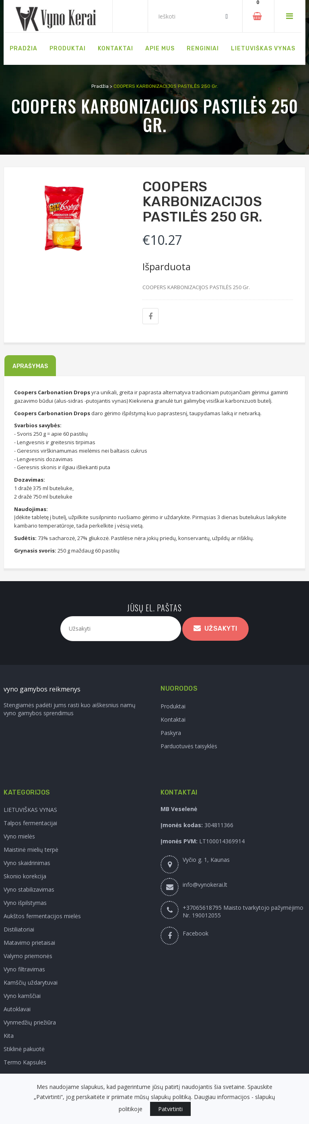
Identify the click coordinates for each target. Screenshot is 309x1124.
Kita (9, 1035)
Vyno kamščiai (22, 996)
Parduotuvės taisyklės (189, 746)
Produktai (173, 706)
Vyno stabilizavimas (29, 889)
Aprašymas (30, 366)
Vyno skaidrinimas (27, 863)
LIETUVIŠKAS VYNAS (30, 810)
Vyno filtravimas (24, 969)
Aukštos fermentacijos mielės (42, 916)
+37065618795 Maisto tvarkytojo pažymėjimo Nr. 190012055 (243, 911)
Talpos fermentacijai (30, 823)
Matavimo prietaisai (29, 942)
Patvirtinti (170, 1109)
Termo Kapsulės (25, 1062)
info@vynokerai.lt (205, 884)
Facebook (195, 933)
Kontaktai (173, 719)
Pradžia (100, 86)
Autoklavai (17, 1009)
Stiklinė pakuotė (24, 1049)
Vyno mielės (19, 836)
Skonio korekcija (25, 876)
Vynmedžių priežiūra (30, 1022)
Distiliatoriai (19, 929)
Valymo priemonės (28, 956)
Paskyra (171, 733)
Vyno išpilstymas (25, 903)
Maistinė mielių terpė (31, 849)
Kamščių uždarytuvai (31, 982)
